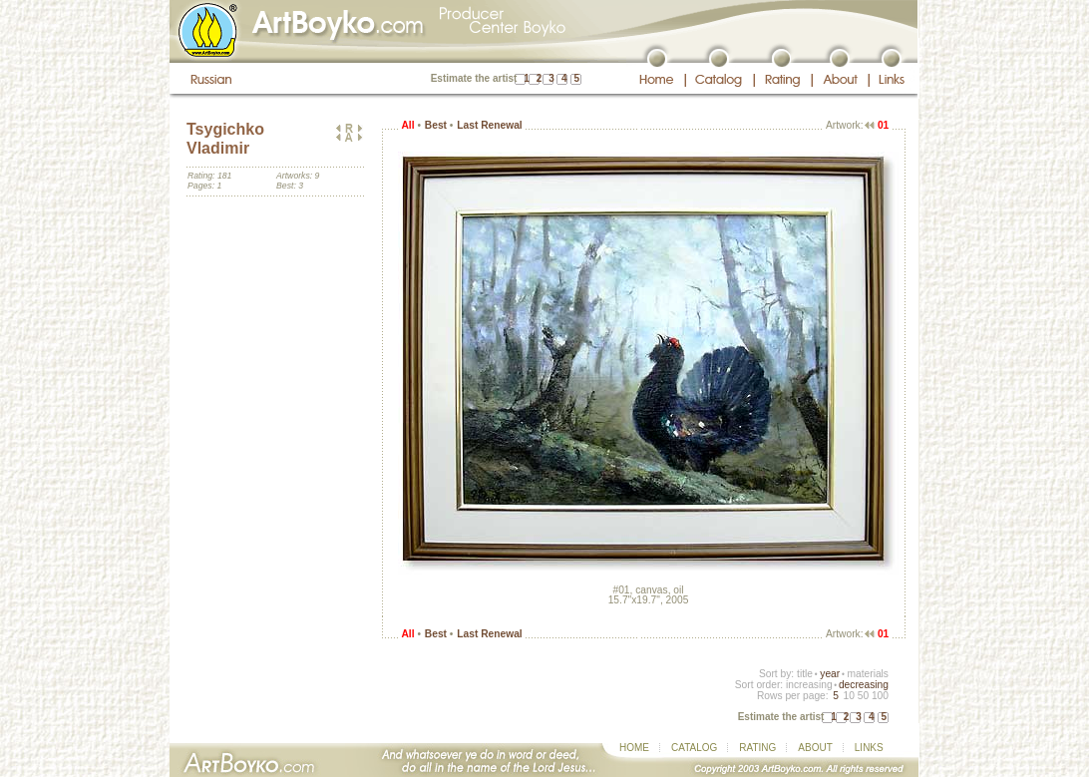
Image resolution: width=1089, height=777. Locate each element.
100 (880, 695)
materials (868, 673)
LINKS (869, 747)
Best (436, 125)
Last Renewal (489, 125)
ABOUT (815, 747)
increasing (809, 684)
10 (848, 695)
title (805, 673)
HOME (634, 747)
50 (863, 695)
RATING (757, 747)
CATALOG (694, 747)
